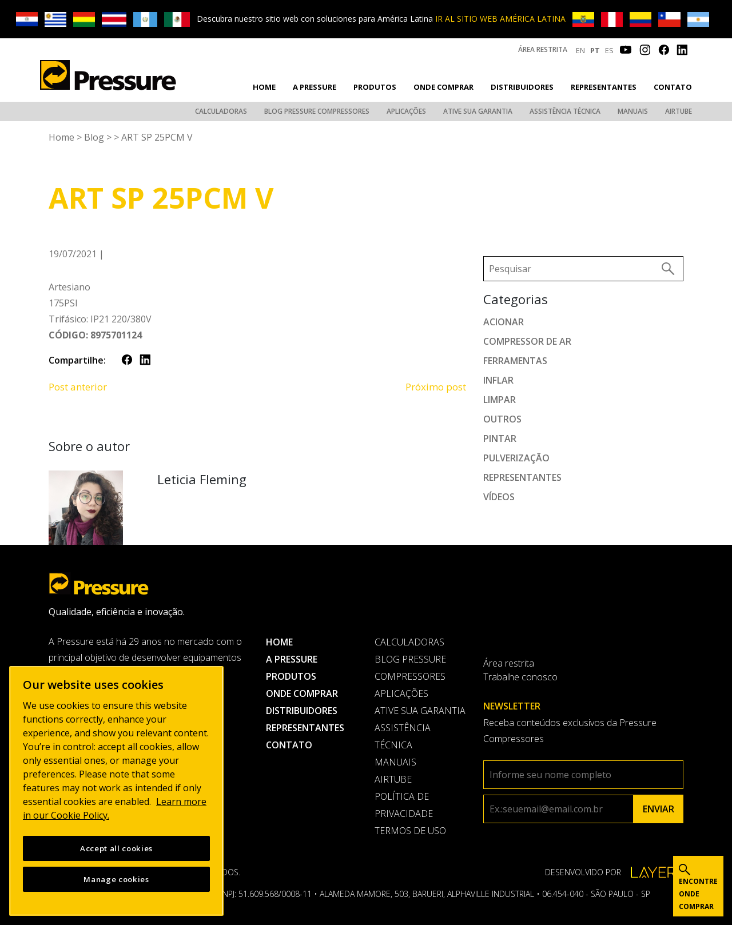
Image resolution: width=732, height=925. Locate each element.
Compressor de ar (527, 341)
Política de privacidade (404, 805)
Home (264, 87)
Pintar (499, 438)
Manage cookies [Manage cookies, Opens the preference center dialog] (116, 882)
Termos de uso (410, 830)
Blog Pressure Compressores (316, 111)
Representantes (603, 87)
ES (609, 50)
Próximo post (435, 386)
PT (595, 50)
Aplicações (406, 111)
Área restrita (542, 49)
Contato (673, 87)
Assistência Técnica (565, 111)
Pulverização (516, 458)
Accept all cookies (116, 851)
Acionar (503, 322)
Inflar (498, 380)
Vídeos (499, 497)
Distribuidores (522, 87)
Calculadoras (221, 111)
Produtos (374, 87)
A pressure (314, 87)
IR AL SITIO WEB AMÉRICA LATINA (500, 18)
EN (580, 50)
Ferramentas (515, 360)
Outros (502, 419)
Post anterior (78, 386)
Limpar (499, 399)
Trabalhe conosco (520, 677)
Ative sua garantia (477, 111)
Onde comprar (443, 87)
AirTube (678, 111)
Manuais (633, 111)
